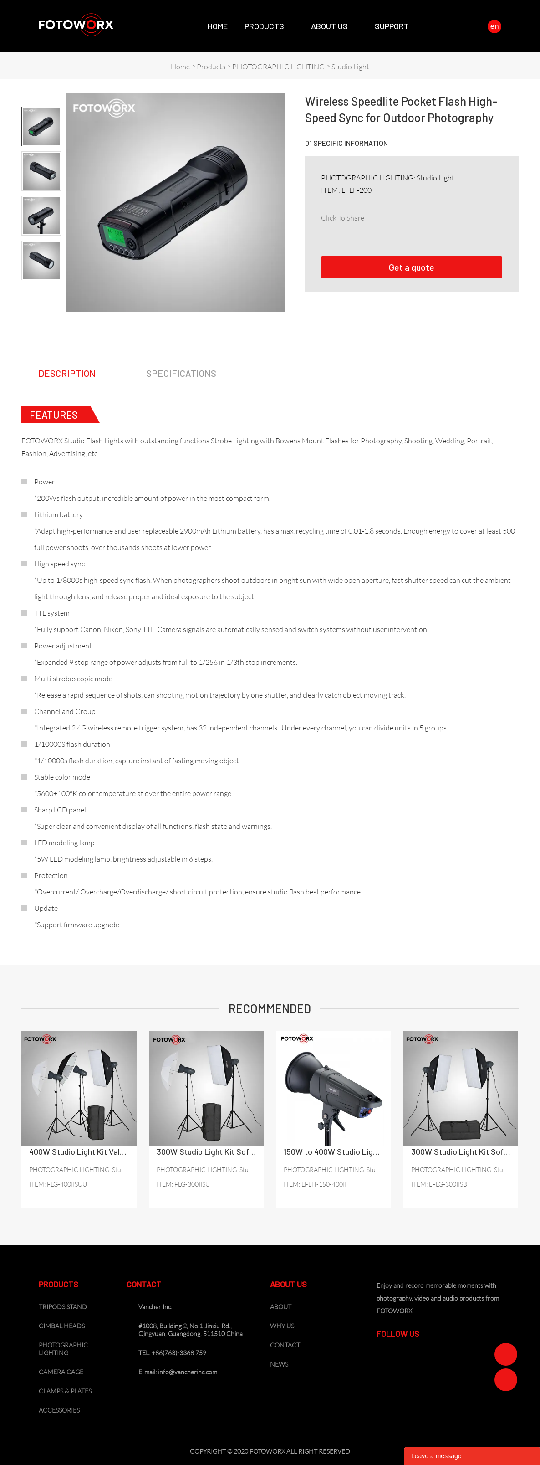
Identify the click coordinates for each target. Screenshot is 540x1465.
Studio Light (350, 66)
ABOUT (280, 1307)
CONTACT (285, 1345)
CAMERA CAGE (61, 1372)
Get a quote (411, 267)
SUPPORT (392, 26)
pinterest (388, 229)
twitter (368, 229)
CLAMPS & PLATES (65, 1391)
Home (218, 26)
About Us (329, 26)
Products (264, 26)
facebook (328, 229)
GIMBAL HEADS (62, 1326)
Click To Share (342, 217)
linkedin (348, 229)
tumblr (448, 229)
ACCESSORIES (59, 1410)
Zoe (505, 1354)
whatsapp (428, 229)
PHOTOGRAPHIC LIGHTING (278, 66)
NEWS (279, 1364)
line (408, 229)
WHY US (282, 1326)
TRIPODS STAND (63, 1307)
